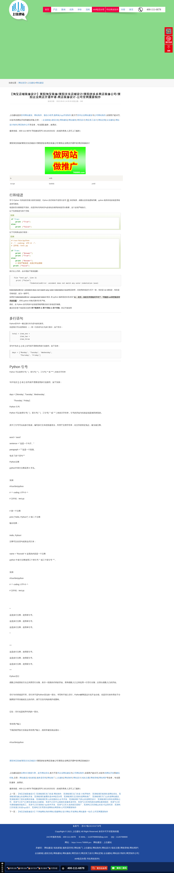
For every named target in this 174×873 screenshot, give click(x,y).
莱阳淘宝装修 (15, 761)
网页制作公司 (24, 125)
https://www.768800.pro (81, 842)
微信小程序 (48, 115)
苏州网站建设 (26, 115)
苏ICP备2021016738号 (91, 826)
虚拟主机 (55, 120)
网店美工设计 (91, 120)
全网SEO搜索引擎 (28, 773)
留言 (131, 9)
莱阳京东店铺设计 (29, 761)
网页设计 (81, 120)
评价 (80, 9)
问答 (123, 9)
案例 (63, 9)
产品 (55, 9)
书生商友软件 (112, 9)
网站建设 (40, 83)
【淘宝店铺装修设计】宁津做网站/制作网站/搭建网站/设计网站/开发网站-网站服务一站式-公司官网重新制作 (62, 812)
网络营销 (94, 778)
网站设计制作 (119, 853)
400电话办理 (98, 9)
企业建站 (110, 120)
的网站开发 (109, 773)
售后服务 (44, 868)
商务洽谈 (13, 868)
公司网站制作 (100, 115)
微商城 (57, 115)
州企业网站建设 (64, 773)
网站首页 (22, 83)
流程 (88, 9)
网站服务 (72, 120)
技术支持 (33, 868)
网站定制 (102, 120)
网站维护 (103, 778)
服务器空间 (41, 778)
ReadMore (143, 61)
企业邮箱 (46, 120)
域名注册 (85, 778)
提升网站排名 (43, 773)
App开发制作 (65, 115)
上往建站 (31, 83)
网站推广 (51, 778)
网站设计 (77, 778)
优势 (71, 9)
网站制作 (38, 115)
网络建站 (64, 120)
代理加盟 (54, 868)
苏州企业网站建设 (84, 115)
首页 (47, 9)
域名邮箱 (32, 778)
